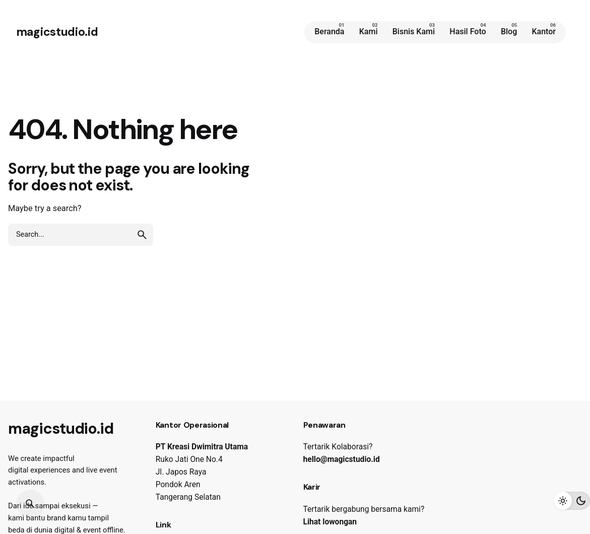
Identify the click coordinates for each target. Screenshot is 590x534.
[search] (142, 235)
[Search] (30, 504)
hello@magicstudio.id (341, 459)
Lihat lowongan (330, 521)
